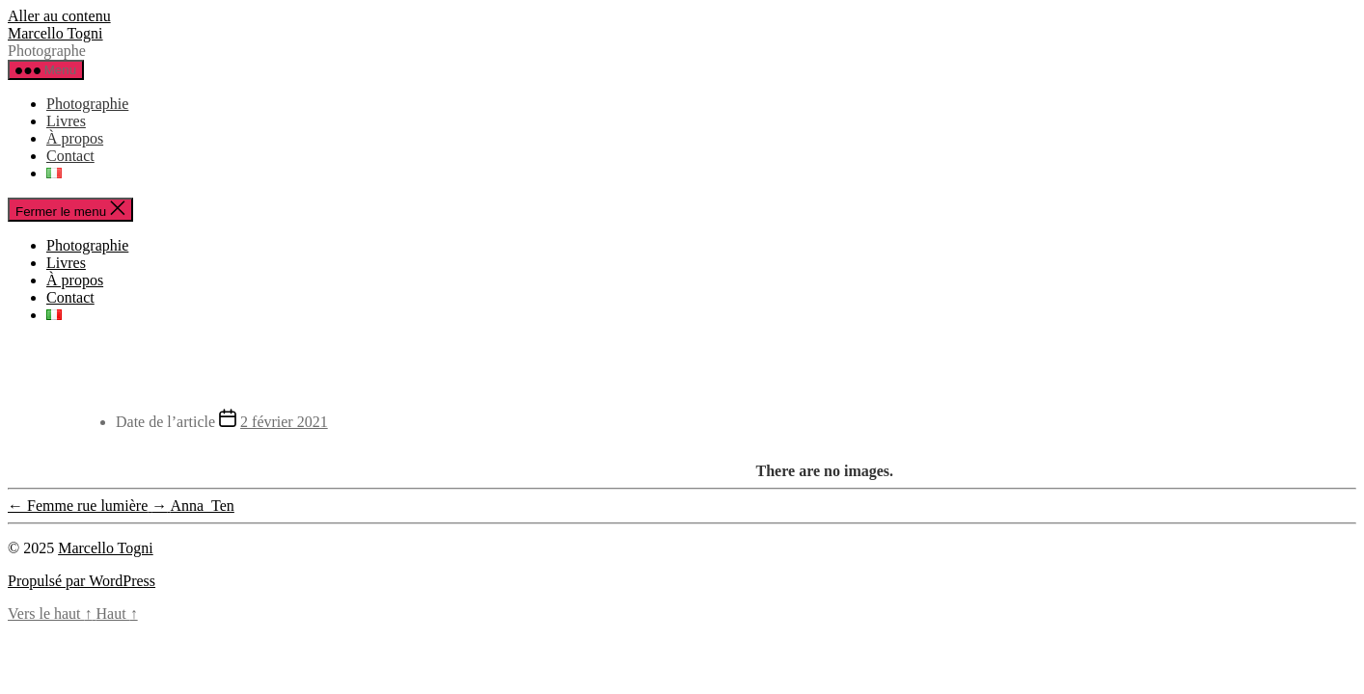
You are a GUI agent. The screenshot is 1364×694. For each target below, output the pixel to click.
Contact (70, 155)
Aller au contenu (59, 16)
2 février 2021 (284, 422)
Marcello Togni (55, 33)
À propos (74, 138)
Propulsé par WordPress (81, 581)
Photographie (87, 103)
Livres (66, 121)
